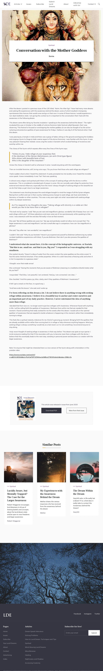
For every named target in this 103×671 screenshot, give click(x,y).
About (66, 4)
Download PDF (51, 410)
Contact (6, 652)
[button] (18, 4)
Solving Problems (31, 636)
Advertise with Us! (77, 4)
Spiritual (28, 644)
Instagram (87, 614)
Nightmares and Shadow (34, 660)
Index (5, 660)
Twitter (97, 614)
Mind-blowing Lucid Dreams (35, 648)
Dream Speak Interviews (34, 632)
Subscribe (40, 4)
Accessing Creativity (32, 664)
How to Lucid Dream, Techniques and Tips (40, 640)
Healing (28, 656)
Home (5, 632)
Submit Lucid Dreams (52, 4)
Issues (28, 4)
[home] (7, 4)
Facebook (77, 614)
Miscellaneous (30, 652)
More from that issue (76, 410)
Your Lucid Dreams (9, 644)
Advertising (7, 656)
